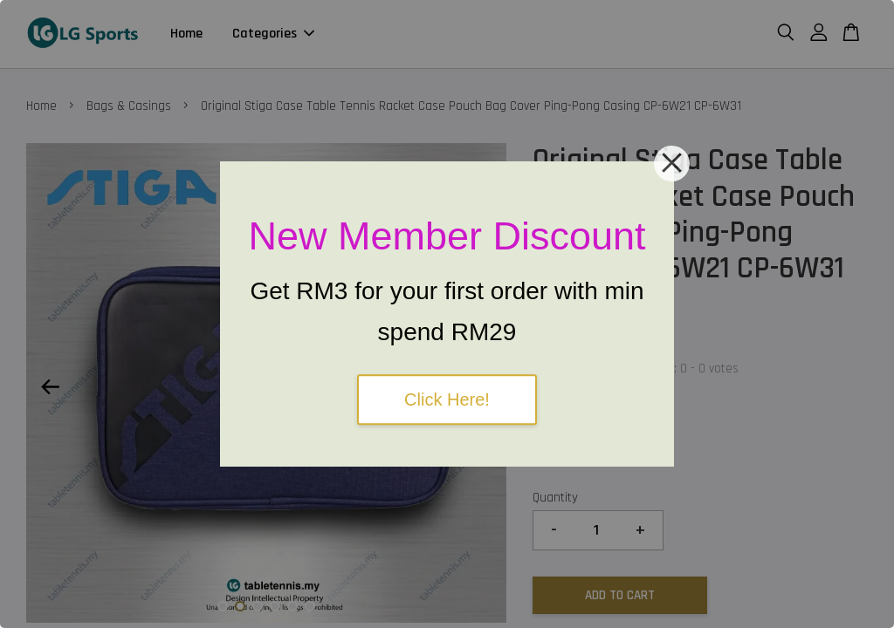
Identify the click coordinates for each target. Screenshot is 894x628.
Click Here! (447, 399)
